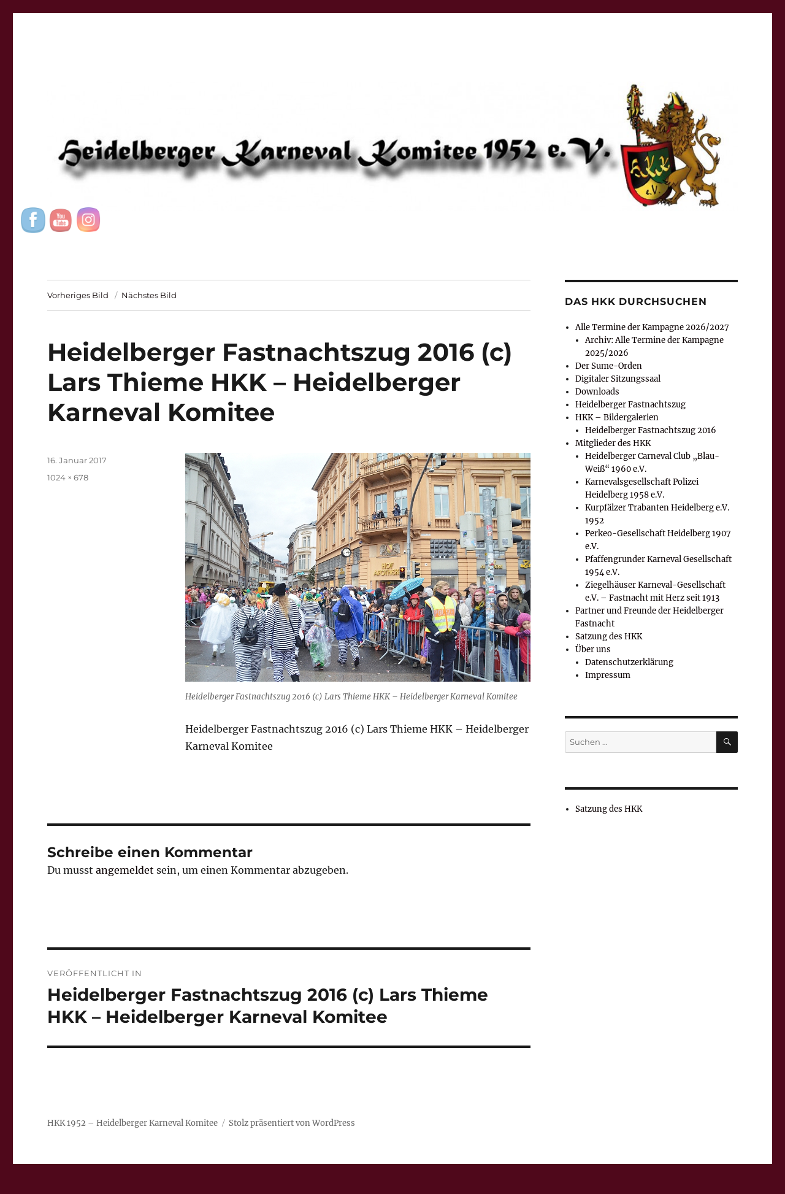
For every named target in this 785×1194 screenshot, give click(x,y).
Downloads (597, 392)
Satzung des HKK (608, 636)
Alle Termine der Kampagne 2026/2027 (652, 327)
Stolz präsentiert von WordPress (292, 1123)
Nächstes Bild (149, 295)
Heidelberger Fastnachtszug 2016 (650, 430)
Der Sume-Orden (608, 366)
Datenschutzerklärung (629, 662)
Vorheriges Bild (78, 295)
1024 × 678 (67, 477)
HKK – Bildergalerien (617, 417)
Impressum (607, 675)
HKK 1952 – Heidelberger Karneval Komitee (132, 1123)
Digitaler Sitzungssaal (618, 379)
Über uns (593, 649)
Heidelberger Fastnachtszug (630, 404)
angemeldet (125, 870)
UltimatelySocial (493, 1185)
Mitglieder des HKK (613, 443)
